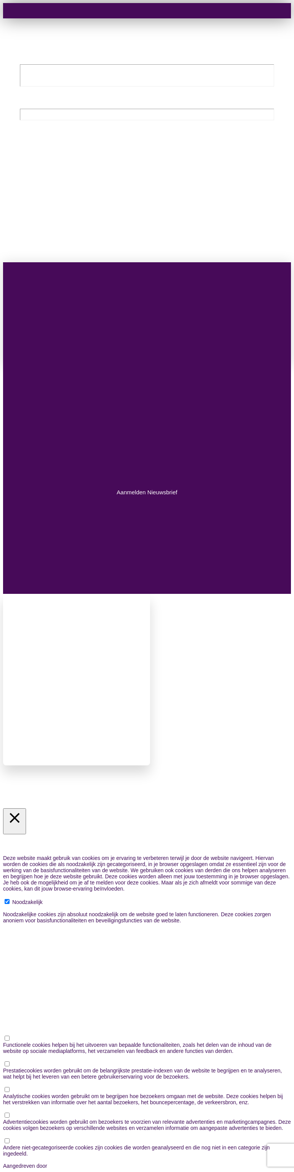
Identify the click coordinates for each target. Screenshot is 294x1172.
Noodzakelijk (27, 902)
